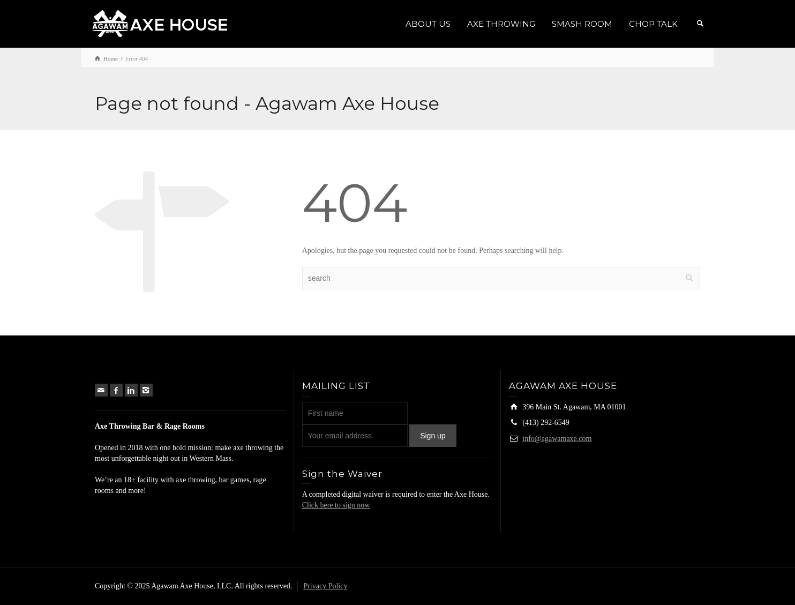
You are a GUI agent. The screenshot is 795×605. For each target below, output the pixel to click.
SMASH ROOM (582, 24)
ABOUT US (428, 24)
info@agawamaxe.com (556, 439)
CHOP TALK (653, 24)
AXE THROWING (501, 24)
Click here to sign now (336, 505)
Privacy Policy (325, 586)
